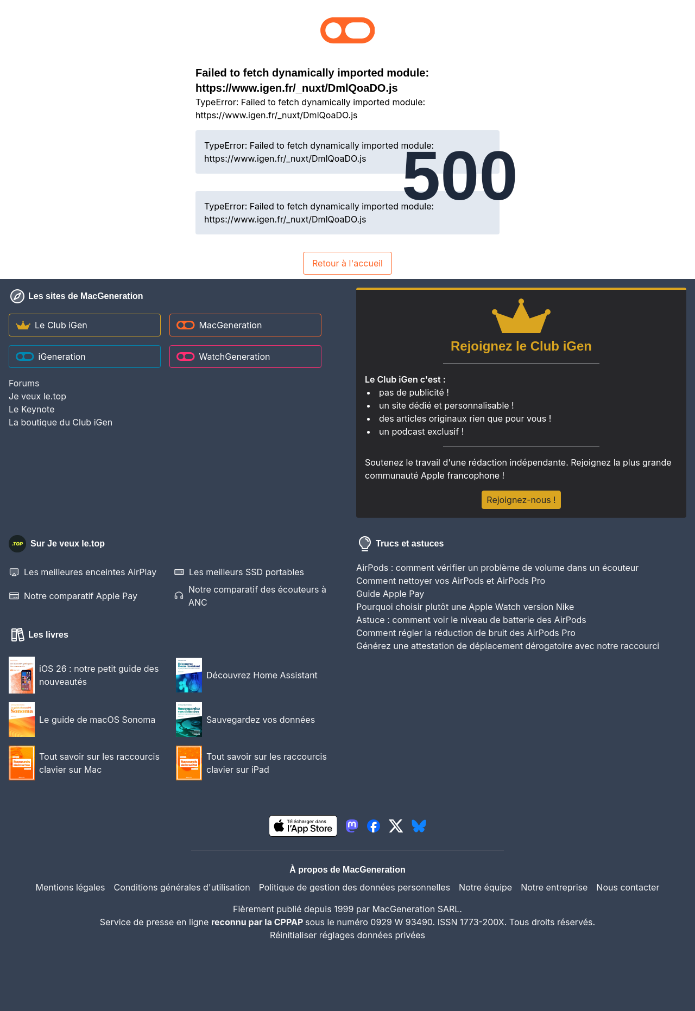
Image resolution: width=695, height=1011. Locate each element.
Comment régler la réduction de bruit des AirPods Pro (466, 632)
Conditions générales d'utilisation (182, 887)
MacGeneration (219, 325)
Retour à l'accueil (347, 263)
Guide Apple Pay (390, 593)
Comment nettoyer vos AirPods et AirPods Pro (450, 580)
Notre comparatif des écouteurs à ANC (250, 596)
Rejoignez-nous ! (520, 499)
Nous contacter (627, 887)
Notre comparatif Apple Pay (73, 595)
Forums (24, 383)
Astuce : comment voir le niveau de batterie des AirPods (471, 619)
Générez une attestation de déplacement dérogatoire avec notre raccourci (507, 645)
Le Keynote (31, 409)
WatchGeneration (223, 356)
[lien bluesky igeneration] (419, 825)
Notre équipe (485, 887)
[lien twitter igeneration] (396, 825)
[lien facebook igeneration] (373, 825)
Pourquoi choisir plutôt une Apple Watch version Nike (465, 606)
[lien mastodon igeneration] (352, 825)
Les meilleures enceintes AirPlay (82, 572)
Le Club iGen (51, 325)
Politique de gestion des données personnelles (354, 887)
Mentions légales (70, 887)
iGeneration (51, 356)
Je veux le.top (37, 396)
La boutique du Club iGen (60, 422)
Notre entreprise (554, 887)
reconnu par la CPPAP (258, 922)
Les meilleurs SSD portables (239, 572)
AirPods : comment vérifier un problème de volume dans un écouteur (497, 567)
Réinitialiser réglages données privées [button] (347, 935)
